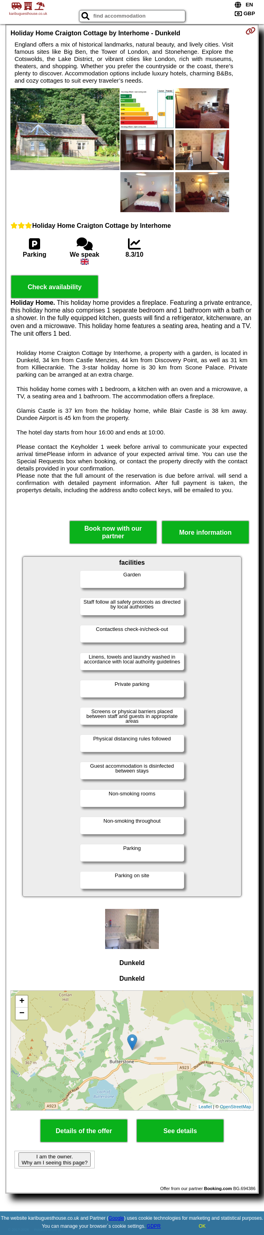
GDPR (154, 1226)
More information (205, 532)
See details (180, 1131)
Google (116, 1218)
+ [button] (21, 1002)
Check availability (54, 287)
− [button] (21, 1014)
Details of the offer (84, 1131)
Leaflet (205, 1106)
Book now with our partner (113, 532)
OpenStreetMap (235, 1106)
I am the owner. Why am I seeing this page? (54, 1160)
